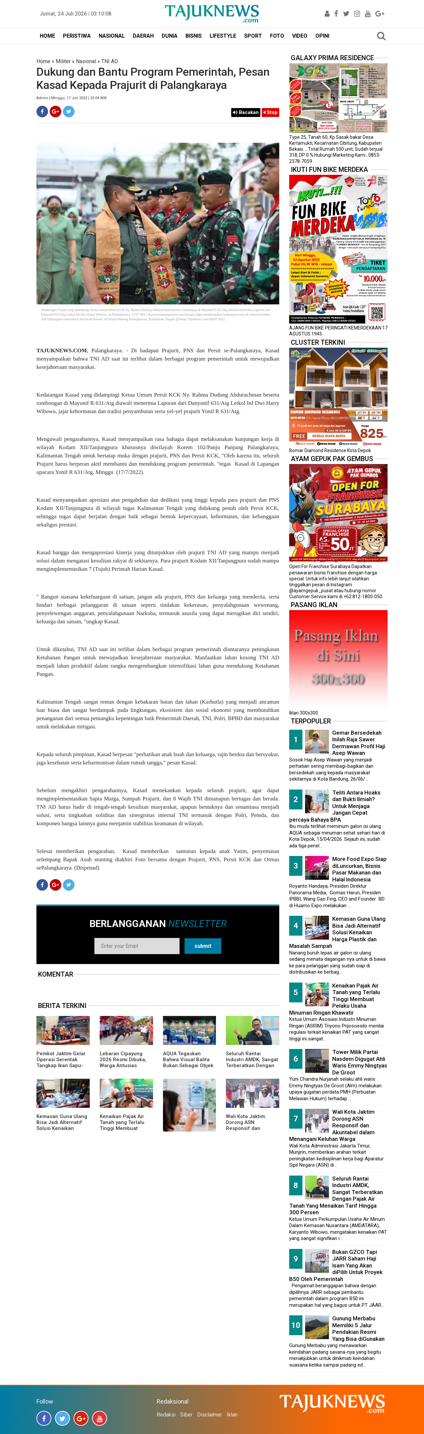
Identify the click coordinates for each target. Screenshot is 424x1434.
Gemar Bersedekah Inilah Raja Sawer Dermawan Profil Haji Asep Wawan (358, 742)
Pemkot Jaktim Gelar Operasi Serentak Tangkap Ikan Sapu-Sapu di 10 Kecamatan (62, 1062)
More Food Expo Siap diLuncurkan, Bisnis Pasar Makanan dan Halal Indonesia (359, 869)
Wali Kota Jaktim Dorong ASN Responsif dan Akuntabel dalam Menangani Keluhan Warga (249, 1131)
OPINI (322, 36)
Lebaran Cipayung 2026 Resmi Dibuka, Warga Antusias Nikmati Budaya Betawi (123, 1065)
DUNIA (170, 36)
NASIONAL (112, 36)
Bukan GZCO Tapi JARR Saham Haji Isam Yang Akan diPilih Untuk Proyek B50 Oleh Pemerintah (336, 1265)
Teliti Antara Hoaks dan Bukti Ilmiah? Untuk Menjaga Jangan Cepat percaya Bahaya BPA (335, 806)
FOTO (277, 36)
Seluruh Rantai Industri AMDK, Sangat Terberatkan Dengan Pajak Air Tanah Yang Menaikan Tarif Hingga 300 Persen (252, 1068)
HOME (47, 36)
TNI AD (109, 61)
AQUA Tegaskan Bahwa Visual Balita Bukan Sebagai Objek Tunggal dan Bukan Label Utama (188, 1065)
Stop (270, 112)
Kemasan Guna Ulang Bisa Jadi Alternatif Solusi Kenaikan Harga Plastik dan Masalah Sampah (61, 1128)
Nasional (86, 61)
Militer (63, 61)
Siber (186, 1415)
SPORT (253, 36)
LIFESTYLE (223, 36)
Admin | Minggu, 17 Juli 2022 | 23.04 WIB (71, 98)
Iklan (232, 1415)
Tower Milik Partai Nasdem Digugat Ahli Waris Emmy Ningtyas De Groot (359, 1062)
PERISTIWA (77, 36)
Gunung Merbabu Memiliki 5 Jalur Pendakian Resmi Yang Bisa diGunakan (358, 1328)
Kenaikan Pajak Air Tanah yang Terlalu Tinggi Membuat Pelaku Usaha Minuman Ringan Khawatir (122, 1131)
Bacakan (246, 112)
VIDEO (299, 36)
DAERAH (143, 36)
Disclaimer (209, 1415)
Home (43, 61)
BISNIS (194, 36)
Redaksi (166, 1415)
